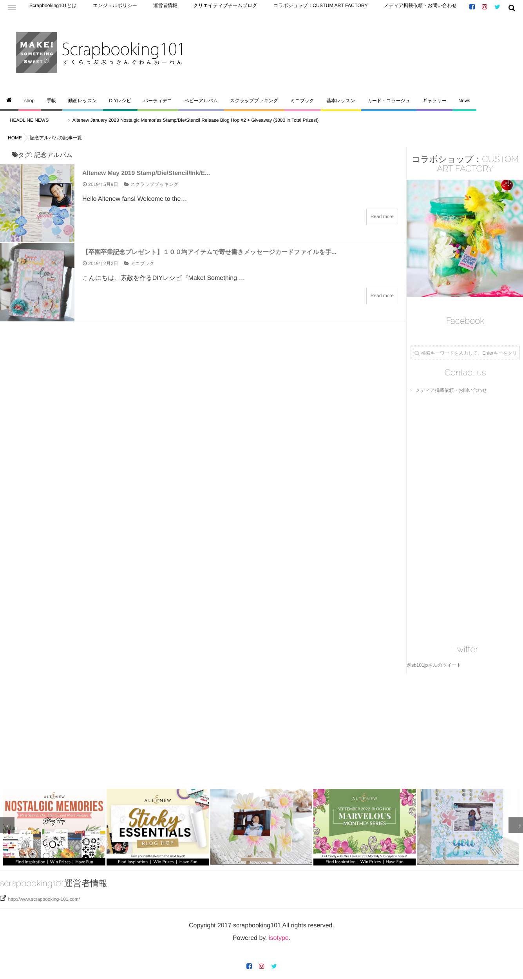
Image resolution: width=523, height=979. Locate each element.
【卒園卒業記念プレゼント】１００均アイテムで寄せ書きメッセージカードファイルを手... (228, 252)
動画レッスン (82, 100)
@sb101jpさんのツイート (434, 665)
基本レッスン (340, 100)
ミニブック (302, 100)
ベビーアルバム (201, 100)
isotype (279, 935)
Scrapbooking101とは (48, 7)
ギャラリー (434, 100)
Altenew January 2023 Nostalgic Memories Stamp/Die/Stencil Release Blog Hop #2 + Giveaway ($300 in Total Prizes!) (202, 120)
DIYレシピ (120, 100)
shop (29, 100)
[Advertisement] (235, 729)
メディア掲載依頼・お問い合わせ (362, 7)
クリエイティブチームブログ (198, 7)
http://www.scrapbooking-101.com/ (44, 896)
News (464, 100)
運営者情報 (146, 7)
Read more (382, 216)
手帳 (51, 100)
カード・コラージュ (388, 100)
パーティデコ (157, 100)
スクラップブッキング (254, 100)
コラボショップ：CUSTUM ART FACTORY (278, 7)
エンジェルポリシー (102, 7)
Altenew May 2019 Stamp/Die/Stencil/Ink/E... (155, 173)
